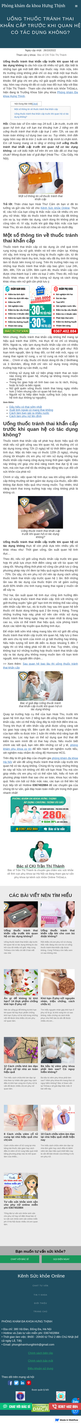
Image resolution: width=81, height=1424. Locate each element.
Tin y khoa (40, 1295)
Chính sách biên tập (40, 1353)
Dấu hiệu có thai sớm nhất (25, 406)
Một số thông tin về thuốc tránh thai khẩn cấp (36, 109)
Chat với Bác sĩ (20, 1259)
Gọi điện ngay (61, 1259)
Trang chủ (40, 1312)
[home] (32, 6)
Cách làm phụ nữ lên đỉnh (25, 416)
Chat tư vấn (40, 1286)
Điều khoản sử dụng (40, 1368)
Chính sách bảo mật (40, 1360)
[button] (76, 6)
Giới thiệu (40, 1303)
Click (34, 104)
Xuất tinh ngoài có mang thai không (31, 410)
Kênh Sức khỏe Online (55, 208)
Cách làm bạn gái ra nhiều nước (29, 413)
